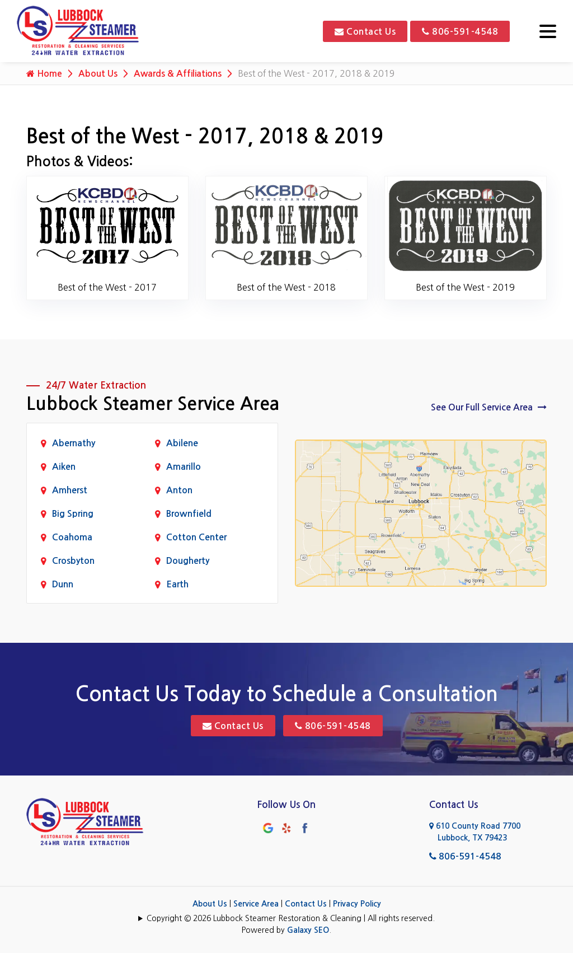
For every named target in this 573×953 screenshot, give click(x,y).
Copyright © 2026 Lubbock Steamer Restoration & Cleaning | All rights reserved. (291, 918)
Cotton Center (196, 537)
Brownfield (189, 514)
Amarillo (183, 467)
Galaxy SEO (308, 930)
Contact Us (365, 31)
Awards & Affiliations (179, 73)
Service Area (256, 904)
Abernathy (73, 443)
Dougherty (187, 561)
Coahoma (72, 537)
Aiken (64, 467)
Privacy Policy (357, 904)
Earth (177, 584)
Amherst (69, 490)
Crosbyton (73, 561)
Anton (179, 490)
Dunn (62, 584)
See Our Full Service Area (489, 407)
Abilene (182, 443)
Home (44, 73)
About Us (98, 73)
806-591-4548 (460, 31)
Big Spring (72, 514)
